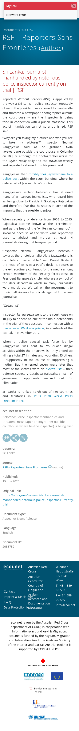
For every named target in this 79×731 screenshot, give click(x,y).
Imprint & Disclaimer (18, 597)
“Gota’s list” (54, 369)
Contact (9, 591)
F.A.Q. (8, 602)
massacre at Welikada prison (23, 328)
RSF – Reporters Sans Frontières (27, 467)
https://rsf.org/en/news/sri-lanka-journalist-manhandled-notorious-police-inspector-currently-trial (38, 499)
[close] (73, 6)
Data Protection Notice (19, 607)
